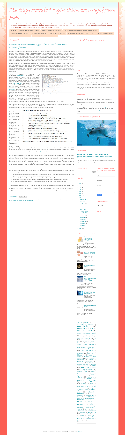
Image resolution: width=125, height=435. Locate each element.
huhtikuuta (83, 219)
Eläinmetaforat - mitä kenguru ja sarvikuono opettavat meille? (89, 292)
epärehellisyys (91, 335)
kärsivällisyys (92, 349)
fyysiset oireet (80, 338)
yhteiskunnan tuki (90, 418)
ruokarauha (83, 383)
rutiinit (91, 383)
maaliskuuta (83, 221)
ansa (91, 328)
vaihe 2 (86, 409)
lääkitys (79, 356)
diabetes (36, 199)
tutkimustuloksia (81, 403)
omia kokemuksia (88, 367)
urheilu (85, 406)
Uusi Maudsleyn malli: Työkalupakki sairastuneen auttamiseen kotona (80, 30)
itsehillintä (85, 341)
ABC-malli (79, 322)
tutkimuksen (12, 89)
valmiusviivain (82, 412)
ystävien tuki (79, 420)
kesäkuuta (82, 215)
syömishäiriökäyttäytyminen (19, 200)
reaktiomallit (92, 380)
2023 (80, 183)
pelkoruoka (79, 375)
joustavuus (79, 344)
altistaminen (90, 324)
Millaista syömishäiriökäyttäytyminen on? (89, 265)
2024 (80, 181)
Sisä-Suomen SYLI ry (101, 107)
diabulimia (41, 199)
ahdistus (86, 322)
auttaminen (87, 330)
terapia (85, 396)
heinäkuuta (83, 208)
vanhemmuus (29, 200)
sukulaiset (84, 388)
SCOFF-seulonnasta (17, 83)
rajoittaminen (79, 378)
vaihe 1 (79, 409)
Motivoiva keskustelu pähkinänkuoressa (20, 36)
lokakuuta (82, 201)
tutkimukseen (20, 75)
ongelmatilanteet (68, 199)
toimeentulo (79, 398)
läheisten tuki (81, 355)
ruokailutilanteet (91, 382)
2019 (80, 189)
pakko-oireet (80, 373)
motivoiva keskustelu (84, 361)
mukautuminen (80, 362)
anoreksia (24, 199)
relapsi (81, 382)
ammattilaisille (18, 199)
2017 (80, 193)
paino (10, 200)
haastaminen (88, 338)
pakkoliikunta (87, 373)
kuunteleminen (80, 349)
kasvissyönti (80, 345)
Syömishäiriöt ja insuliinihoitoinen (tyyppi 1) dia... (84, 211)
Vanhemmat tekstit (68, 206)
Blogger (80, 431)
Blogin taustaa (53, 36)
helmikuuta (83, 223)
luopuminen (80, 353)
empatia (94, 333)
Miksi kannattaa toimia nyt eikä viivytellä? (29, 30)
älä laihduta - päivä (92, 420)
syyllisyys (91, 388)
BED (28, 199)
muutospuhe (90, 362)
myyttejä (87, 365)
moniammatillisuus (81, 359)
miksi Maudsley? (89, 358)
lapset (91, 352)
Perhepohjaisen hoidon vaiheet (39, 33)
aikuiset (82, 324)
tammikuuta (83, 225)
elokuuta (82, 206)
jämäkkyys (91, 344)
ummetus (91, 404)
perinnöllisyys (91, 377)
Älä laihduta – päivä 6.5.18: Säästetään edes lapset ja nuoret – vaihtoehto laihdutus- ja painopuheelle (90, 279)
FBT (92, 336)
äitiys (85, 420)
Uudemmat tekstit (15, 206)
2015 (80, 197)
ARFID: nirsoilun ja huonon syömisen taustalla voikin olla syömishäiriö (88, 238)
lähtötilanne (91, 355)
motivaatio (91, 359)
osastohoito (79, 371)
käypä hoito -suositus (87, 350)
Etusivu (41, 206)
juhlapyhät (85, 344)
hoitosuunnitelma (83, 339)
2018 (80, 191)
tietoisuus (91, 396)
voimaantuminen (81, 417)
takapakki (79, 396)
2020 (80, 187)
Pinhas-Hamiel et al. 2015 (27, 166)
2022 (80, 185)
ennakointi (82, 335)
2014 (80, 228)
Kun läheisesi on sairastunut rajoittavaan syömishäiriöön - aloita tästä (89, 253)
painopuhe (92, 371)
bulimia (32, 199)
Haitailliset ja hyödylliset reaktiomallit (19, 33)
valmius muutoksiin (92, 410)
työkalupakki (80, 404)
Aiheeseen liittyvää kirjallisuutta (105, 33)
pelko (93, 373)
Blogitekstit (13, 30)
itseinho (92, 341)
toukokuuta (83, 217)
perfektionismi (86, 375)
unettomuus (79, 406)
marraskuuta (83, 199)
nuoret (62, 199)
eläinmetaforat (86, 333)
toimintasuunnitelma (89, 398)
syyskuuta (82, 203)
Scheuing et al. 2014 (41, 151)
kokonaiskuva (90, 345)
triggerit (79, 401)
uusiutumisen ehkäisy (90, 407)
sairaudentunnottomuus (83, 386)
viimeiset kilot (91, 415)
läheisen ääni (90, 353)
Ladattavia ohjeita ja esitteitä (40, 36)
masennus (86, 356)
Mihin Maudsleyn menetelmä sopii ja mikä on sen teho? (81, 33)
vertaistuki (82, 415)
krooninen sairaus (48, 199)
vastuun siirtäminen (84, 413)
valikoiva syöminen (81, 410)
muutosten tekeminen (82, 364)
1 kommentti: (13, 196)
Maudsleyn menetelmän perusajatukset (51, 30)
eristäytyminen (80, 336)
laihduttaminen (56, 199)
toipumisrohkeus (91, 399)
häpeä (90, 339)
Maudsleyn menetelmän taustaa (57, 33)
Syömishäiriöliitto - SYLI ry (93, 110)
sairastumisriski (81, 385)
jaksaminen (80, 342)
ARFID (78, 330)
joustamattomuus (90, 342)
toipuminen (80, 399)
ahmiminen (94, 322)
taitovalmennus (89, 395)
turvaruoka (90, 401)
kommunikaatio (81, 347)
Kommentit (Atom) (43, 211)
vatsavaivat (94, 413)
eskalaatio (87, 336)
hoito (94, 338)
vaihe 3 (92, 409)
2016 (80, 195)
